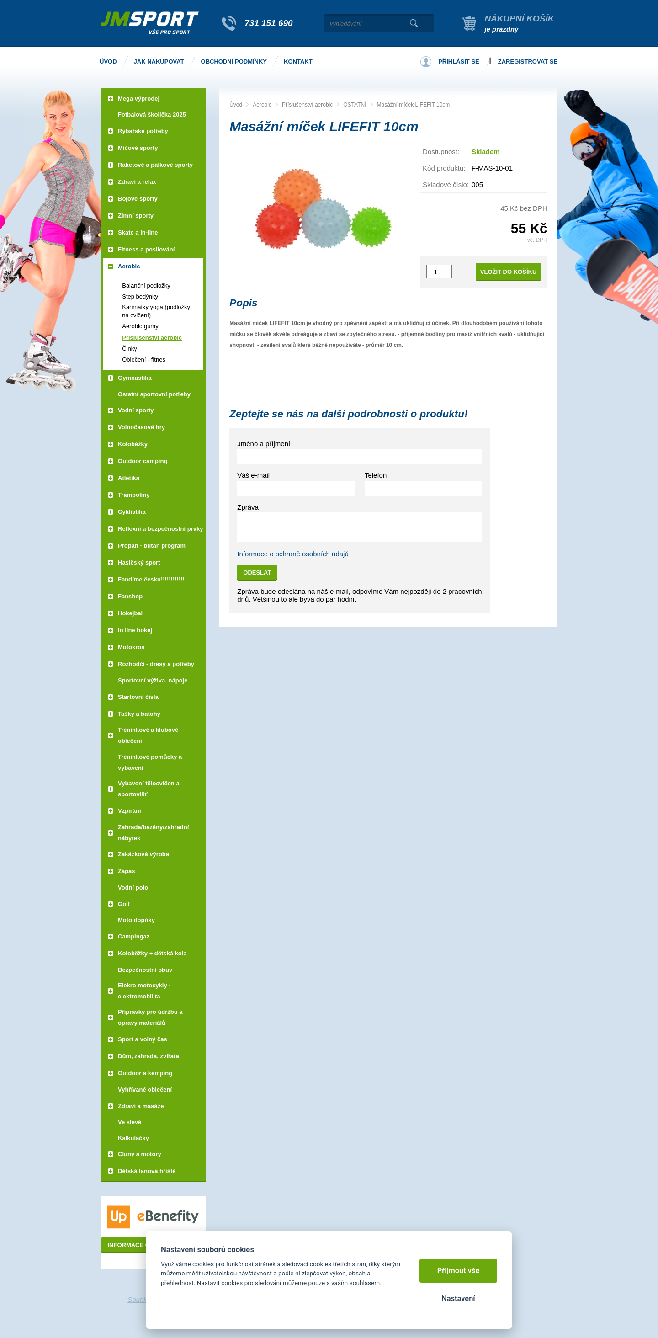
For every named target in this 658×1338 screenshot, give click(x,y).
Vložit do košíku (508, 271)
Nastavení (458, 1298)
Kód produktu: (444, 168)
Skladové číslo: (446, 184)
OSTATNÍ (354, 104)
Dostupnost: (441, 151)
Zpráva (248, 507)
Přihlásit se (458, 61)
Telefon (376, 475)
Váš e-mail (253, 475)
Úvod (235, 104)
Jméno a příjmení (263, 444)
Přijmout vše (458, 1270)
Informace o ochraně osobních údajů (293, 554)
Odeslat (257, 572)
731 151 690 (268, 23)
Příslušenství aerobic (307, 104)
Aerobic (262, 104)
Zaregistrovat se (527, 61)
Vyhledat (413, 23)
